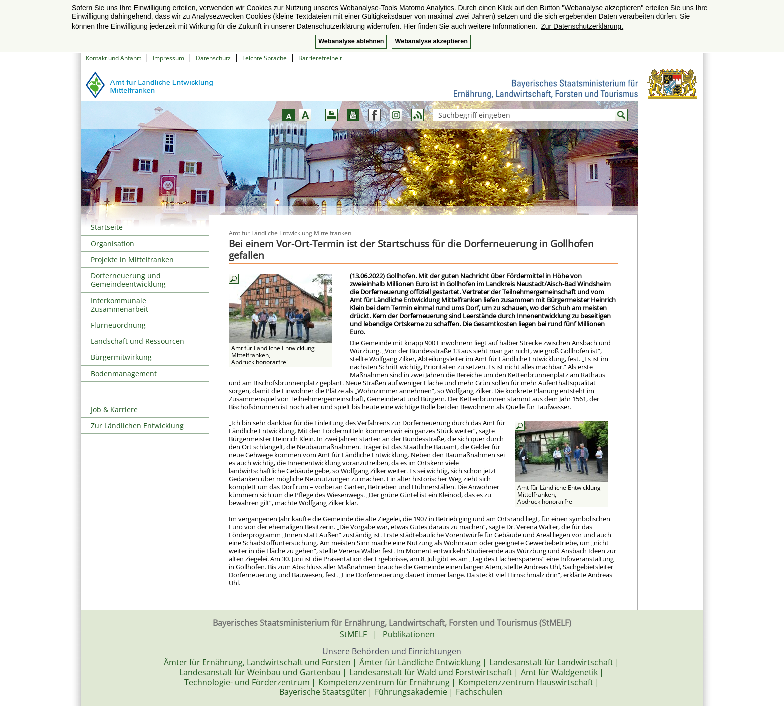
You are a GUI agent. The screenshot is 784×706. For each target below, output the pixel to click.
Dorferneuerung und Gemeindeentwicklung (128, 280)
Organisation (112, 243)
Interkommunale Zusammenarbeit (119, 305)
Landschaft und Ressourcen (137, 341)
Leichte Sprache (264, 58)
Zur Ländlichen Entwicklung (137, 425)
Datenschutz (213, 58)
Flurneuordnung (118, 325)
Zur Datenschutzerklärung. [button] (582, 26)
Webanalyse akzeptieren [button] (431, 41)
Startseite (107, 227)
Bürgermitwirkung (121, 357)
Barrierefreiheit (320, 58)
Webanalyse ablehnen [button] (351, 41)
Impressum (168, 58)
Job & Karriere (114, 409)
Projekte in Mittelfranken (132, 259)
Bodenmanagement (124, 373)
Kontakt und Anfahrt (114, 58)
